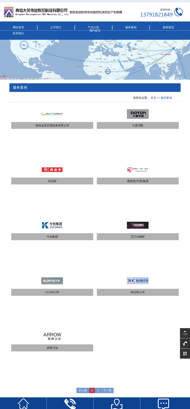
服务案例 (130, 27)
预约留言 (95, 30)
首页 (153, 97)
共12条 (83, 390)
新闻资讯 (168, 27)
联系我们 (18, 33)
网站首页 (18, 27)
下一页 (107, 390)
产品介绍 (93, 27)
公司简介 (56, 27)
